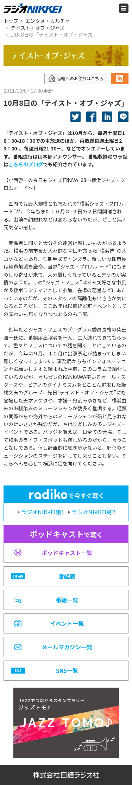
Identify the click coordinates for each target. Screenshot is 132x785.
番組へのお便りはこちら (75, 78)
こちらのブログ (25, 164)
